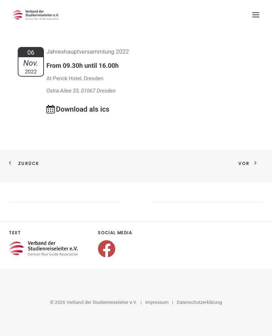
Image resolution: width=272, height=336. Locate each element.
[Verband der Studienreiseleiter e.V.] (36, 15)
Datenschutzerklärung (199, 302)
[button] (255, 15)
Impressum (157, 302)
